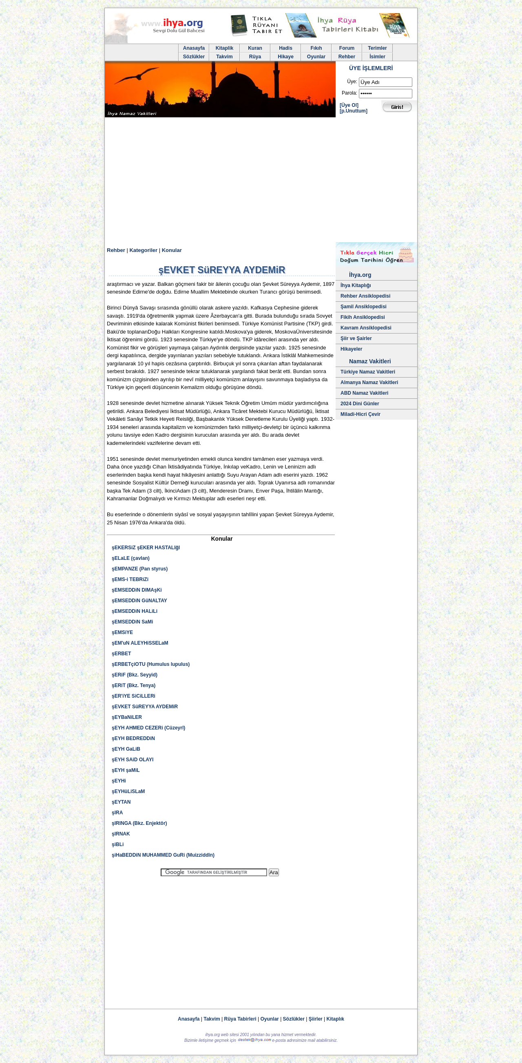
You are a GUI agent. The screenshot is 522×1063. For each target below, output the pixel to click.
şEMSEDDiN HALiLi (134, 611)
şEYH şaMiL (126, 770)
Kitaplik (224, 48)
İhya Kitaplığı (356, 285)
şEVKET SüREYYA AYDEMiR (145, 706)
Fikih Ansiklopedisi (363, 317)
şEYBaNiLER (127, 717)
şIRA (117, 812)
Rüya (255, 57)
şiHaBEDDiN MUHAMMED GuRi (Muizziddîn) (163, 855)
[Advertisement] (261, 181)
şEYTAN (121, 802)
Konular (172, 250)
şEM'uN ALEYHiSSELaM (140, 643)
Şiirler (316, 1019)
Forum (346, 48)
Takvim (224, 57)
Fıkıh (316, 48)
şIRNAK (121, 834)
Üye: (352, 81)
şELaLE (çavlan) (131, 558)
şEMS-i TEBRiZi (130, 579)
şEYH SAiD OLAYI (132, 759)
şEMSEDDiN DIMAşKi (137, 590)
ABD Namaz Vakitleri (364, 393)
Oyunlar (316, 57)
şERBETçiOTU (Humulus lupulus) (151, 664)
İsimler (377, 57)
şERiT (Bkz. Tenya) (133, 685)
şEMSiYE (122, 632)
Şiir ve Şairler (356, 338)
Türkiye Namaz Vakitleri (368, 372)
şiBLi (118, 844)
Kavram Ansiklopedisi (366, 328)
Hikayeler (351, 349)
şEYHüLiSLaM (128, 791)
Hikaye (286, 57)
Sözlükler (194, 57)
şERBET (121, 653)
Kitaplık (335, 1019)
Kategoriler (143, 250)
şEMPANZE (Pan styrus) (140, 569)
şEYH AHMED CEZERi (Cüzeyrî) (148, 728)
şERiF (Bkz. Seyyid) (134, 675)
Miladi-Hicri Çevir (360, 414)
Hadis (285, 48)
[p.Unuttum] (353, 111)
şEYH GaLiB (126, 749)
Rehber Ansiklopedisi (365, 296)
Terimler (377, 48)
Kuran (255, 48)
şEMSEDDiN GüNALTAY (139, 600)
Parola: (349, 93)
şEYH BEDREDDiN (133, 738)
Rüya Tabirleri (240, 1019)
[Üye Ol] (349, 105)
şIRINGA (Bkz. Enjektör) (139, 823)
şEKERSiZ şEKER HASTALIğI (146, 547)
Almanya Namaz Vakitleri (369, 382)
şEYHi (119, 781)
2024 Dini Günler (360, 404)
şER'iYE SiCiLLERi (133, 696)
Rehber (346, 57)
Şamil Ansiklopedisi (364, 306)
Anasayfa (194, 48)
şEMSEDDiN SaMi (132, 622)
